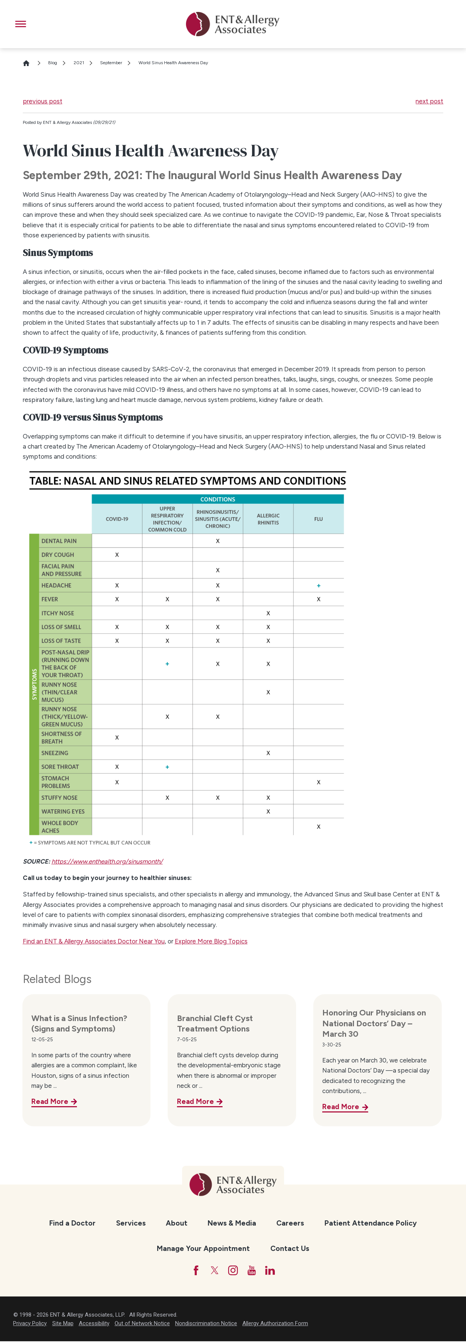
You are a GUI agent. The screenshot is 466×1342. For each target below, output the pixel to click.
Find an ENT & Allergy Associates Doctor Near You (94, 941)
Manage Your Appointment (203, 1248)
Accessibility (94, 1324)
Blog (52, 62)
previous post (42, 101)
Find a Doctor (72, 1223)
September (111, 62)
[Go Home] (30, 63)
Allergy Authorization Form (275, 1324)
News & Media (232, 1223)
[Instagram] (233, 1270)
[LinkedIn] (272, 1270)
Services (131, 1223)
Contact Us (289, 1248)
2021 (79, 62)
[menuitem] (72, 1223)
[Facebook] (194, 1270)
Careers (290, 1223)
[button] (20, 24)
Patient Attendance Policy (370, 1223)
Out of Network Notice (142, 1324)
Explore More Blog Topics (211, 941)
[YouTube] (252, 1270)
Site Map (63, 1324)
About (176, 1223)
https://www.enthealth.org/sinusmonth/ (107, 861)
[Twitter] (213, 1270)
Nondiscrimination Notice (206, 1324)
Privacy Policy (30, 1324)
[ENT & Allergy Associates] (232, 24)
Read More (49, 1101)
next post (429, 101)
